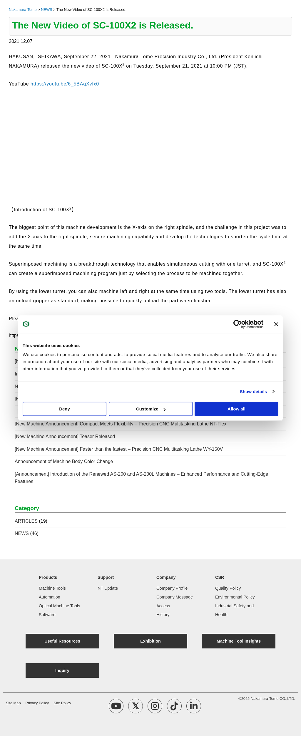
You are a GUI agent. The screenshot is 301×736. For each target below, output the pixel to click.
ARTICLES (26, 521)
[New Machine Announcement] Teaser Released (65, 436)
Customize (150, 408)
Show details (253, 391)
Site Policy (62, 703)
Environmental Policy (235, 597)
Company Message (174, 597)
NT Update (108, 588)
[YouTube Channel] (116, 706)
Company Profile (172, 588)
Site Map (13, 703)
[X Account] (135, 706)
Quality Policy (228, 588)
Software (47, 614)
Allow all (236, 408)
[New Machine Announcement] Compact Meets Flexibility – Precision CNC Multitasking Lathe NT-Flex (120, 423)
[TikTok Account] (174, 706)
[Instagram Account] (155, 706)
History (163, 614)
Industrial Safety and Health (234, 610)
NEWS (22, 533)
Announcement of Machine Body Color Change (64, 461)
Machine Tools (52, 588)
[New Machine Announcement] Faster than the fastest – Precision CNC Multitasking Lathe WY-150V (119, 449)
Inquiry (62, 670)
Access (163, 605)
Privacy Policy (37, 703)
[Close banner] (276, 324)
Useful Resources (62, 641)
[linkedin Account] (193, 706)
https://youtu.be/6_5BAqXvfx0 (65, 83)
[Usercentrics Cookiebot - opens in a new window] (237, 324)
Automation (49, 597)
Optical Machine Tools (59, 605)
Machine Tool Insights (239, 641)
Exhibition (150, 641)
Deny (64, 408)
